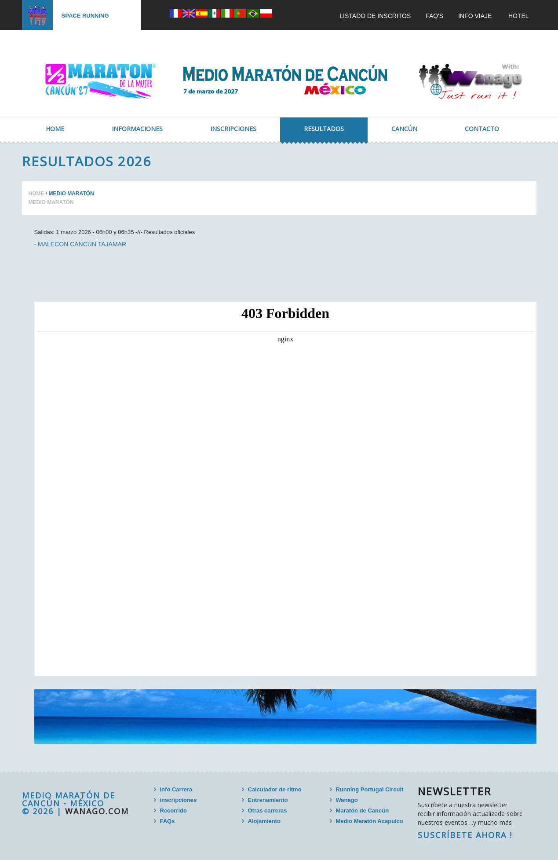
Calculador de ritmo (275, 789)
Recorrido (173, 810)
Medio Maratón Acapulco (369, 821)
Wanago (347, 800)
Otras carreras (267, 810)
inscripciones (178, 800)
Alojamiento (264, 821)
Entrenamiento (268, 800)
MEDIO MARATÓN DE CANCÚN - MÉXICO (68, 799)
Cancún (404, 128)
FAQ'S (434, 15)
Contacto (482, 128)
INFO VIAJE (475, 15)
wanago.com (97, 811)
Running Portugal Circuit (370, 789)
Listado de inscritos (375, 15)
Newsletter (455, 791)
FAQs (167, 821)
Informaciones (137, 128)
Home (55, 128)
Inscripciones (233, 128)
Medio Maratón (51, 202)
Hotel (518, 15)
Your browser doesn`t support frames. (285, 489)
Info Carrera (176, 789)
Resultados (324, 128)
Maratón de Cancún (362, 810)
